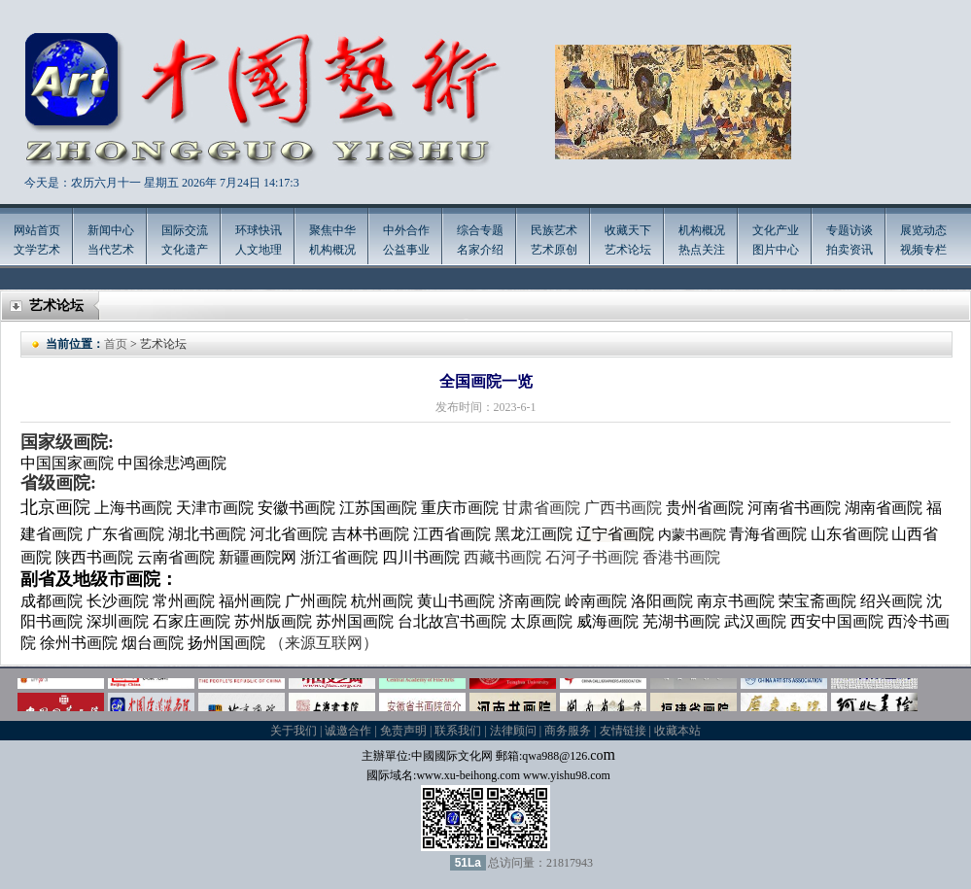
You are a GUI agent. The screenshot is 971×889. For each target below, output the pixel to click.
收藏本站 (677, 730)
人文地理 (258, 249)
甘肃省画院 (541, 507)
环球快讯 (258, 230)
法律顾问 (513, 730)
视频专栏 (923, 249)
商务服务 (567, 730)
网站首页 (37, 230)
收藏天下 (628, 230)
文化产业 (775, 230)
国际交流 (184, 230)
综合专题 (480, 230)
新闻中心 (110, 230)
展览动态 (923, 230)
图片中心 (775, 249)
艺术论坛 (628, 249)
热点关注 (701, 249)
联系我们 (457, 730)
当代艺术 (110, 249)
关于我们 (293, 730)
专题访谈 (849, 230)
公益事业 (406, 249)
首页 (115, 344)
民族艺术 (554, 230)
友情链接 (623, 730)
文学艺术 (37, 249)
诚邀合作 (348, 730)
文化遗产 (184, 249)
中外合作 (406, 230)
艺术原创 (554, 249)
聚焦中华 (332, 230)
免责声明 (403, 730)
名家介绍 (480, 249)
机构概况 (332, 249)
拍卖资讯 (849, 249)
